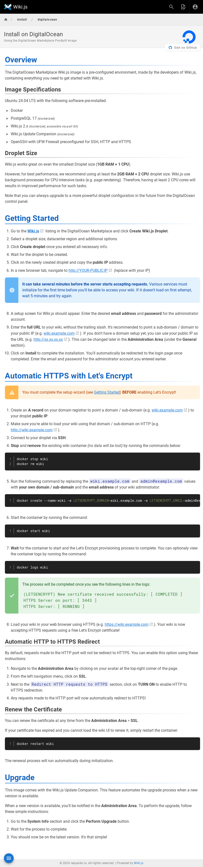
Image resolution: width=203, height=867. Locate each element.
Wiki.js (138, 863)
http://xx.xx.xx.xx (48, 339)
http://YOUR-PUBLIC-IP (88, 270)
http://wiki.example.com (32, 430)
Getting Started (107, 392)
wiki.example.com (59, 333)
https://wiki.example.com (126, 624)
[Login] (195, 7)
